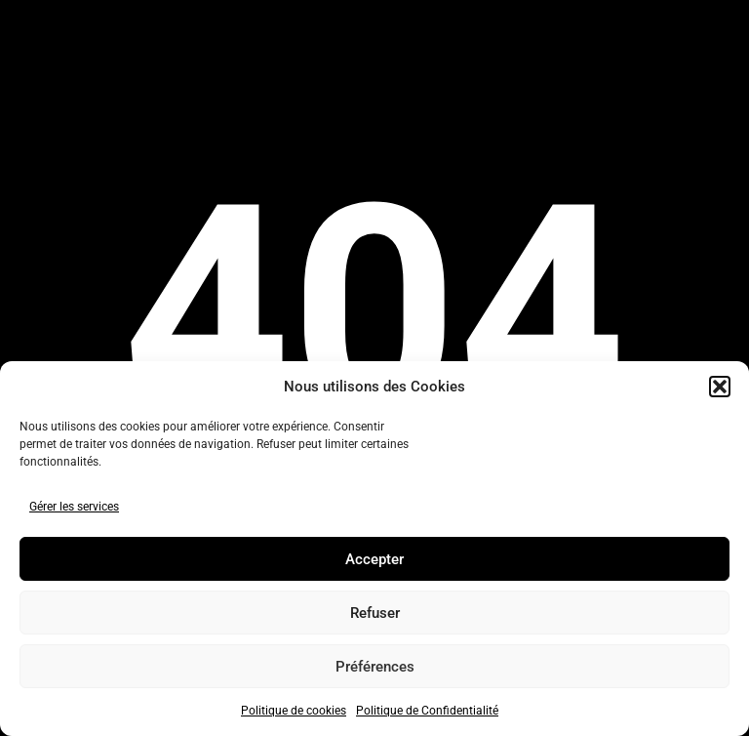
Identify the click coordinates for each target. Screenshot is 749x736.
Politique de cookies (293, 710)
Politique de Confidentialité (427, 710)
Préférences (374, 666)
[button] (719, 386)
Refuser (375, 613)
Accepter (374, 559)
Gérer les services (74, 506)
